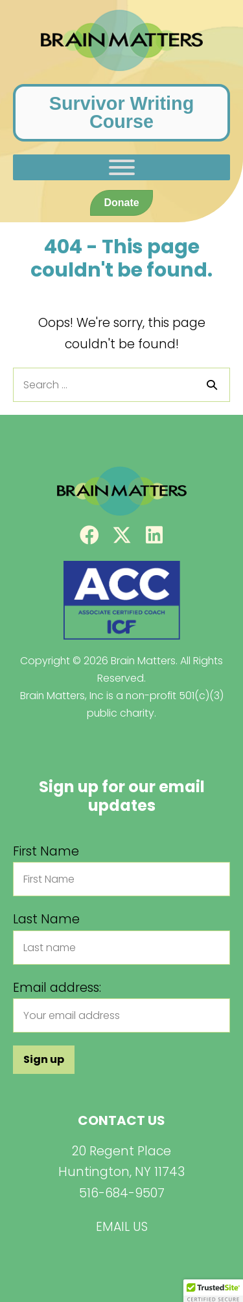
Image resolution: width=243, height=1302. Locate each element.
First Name (46, 851)
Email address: (57, 987)
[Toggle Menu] (122, 167)
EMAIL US (122, 1226)
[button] (89, 535)
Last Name (46, 919)
